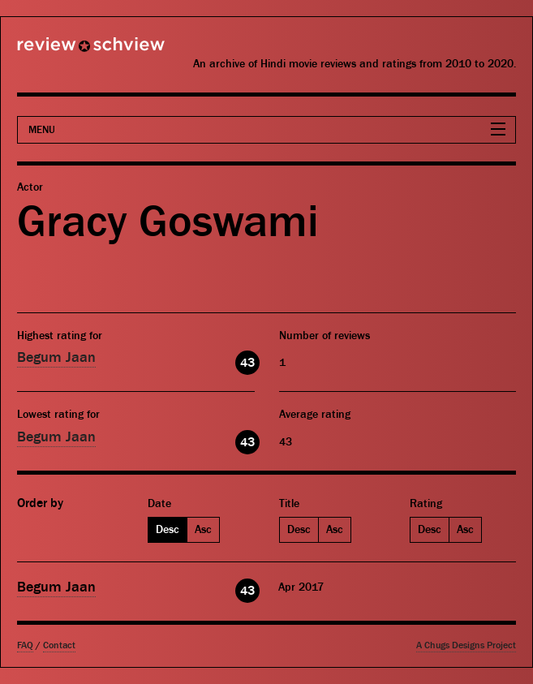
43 (247, 363)
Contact (59, 645)
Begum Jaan (56, 357)
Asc (203, 530)
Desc (167, 530)
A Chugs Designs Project (466, 645)
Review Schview (63, 51)
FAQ (25, 645)
